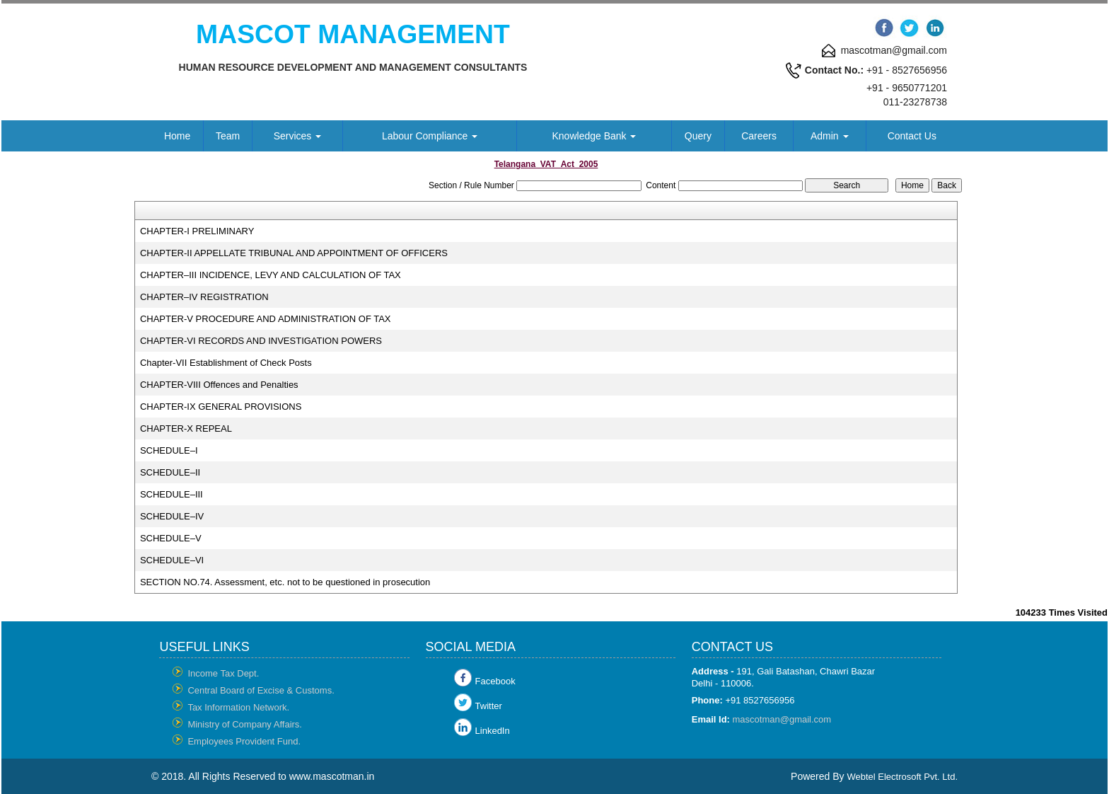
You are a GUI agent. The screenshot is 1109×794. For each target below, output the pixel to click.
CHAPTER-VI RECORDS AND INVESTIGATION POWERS (261, 340)
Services (298, 136)
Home (177, 136)
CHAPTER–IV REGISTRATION (204, 297)
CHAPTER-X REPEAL (186, 428)
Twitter (488, 706)
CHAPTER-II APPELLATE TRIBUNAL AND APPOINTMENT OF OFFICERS (294, 253)
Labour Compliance (429, 136)
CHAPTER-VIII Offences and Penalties (219, 384)
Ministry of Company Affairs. (244, 724)
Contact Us (912, 136)
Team (228, 136)
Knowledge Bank (594, 136)
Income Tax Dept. (223, 673)
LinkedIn (492, 730)
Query (698, 136)
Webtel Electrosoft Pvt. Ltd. (902, 776)
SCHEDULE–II (170, 472)
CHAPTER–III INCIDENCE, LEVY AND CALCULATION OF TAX (270, 275)
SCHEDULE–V (171, 538)
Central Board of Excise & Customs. (260, 690)
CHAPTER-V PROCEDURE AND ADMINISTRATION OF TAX (265, 318)
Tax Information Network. (238, 707)
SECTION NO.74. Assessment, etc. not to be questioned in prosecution (285, 582)
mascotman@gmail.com (782, 719)
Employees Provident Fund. (244, 741)
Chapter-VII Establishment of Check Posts (226, 362)
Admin (830, 136)
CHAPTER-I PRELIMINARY (197, 231)
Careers (759, 136)
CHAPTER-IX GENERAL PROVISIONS (221, 406)
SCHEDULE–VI (172, 560)
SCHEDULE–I (169, 450)
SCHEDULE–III (171, 494)
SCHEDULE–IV (172, 516)
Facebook (495, 681)
